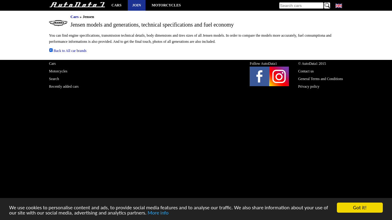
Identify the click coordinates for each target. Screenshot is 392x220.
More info (158, 213)
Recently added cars (64, 86)
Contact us (306, 71)
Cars (116, 5)
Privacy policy (308, 86)
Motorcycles (166, 5)
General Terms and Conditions (320, 79)
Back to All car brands (67, 51)
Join (136, 5)
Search (54, 79)
